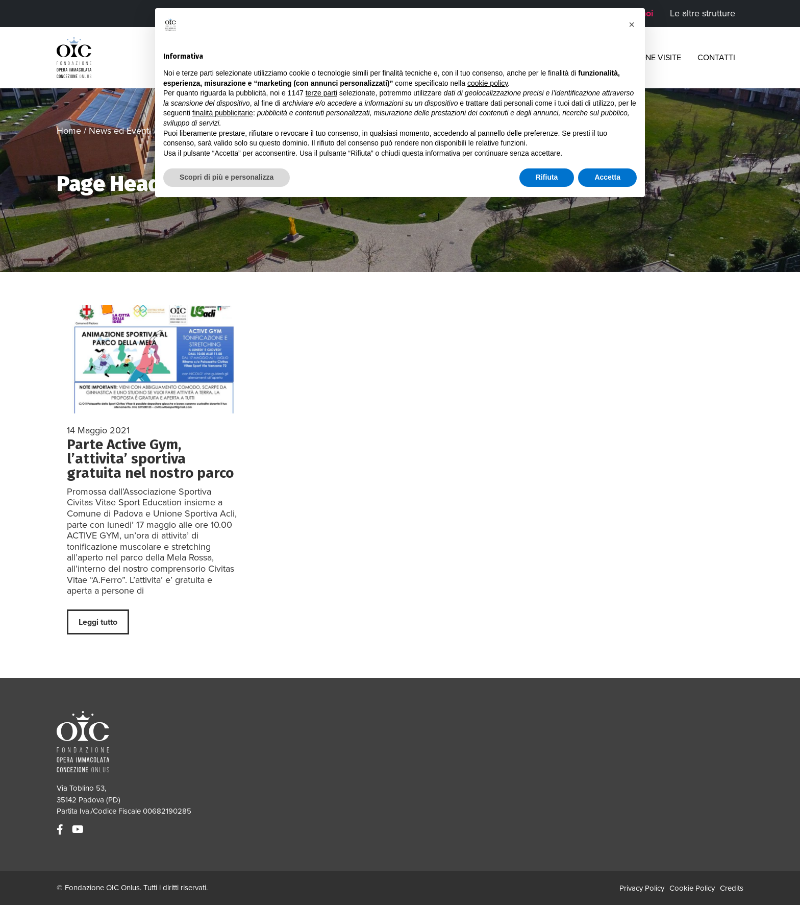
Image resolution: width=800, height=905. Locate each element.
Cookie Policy (692, 888)
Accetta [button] (607, 177)
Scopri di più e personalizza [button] (226, 177)
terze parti (321, 93)
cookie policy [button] (487, 83)
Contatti (716, 58)
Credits (731, 888)
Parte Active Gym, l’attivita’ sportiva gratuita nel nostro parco (150, 458)
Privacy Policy (641, 888)
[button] (631, 24)
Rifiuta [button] (547, 177)
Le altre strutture (702, 13)
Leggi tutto (98, 622)
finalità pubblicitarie (222, 113)
